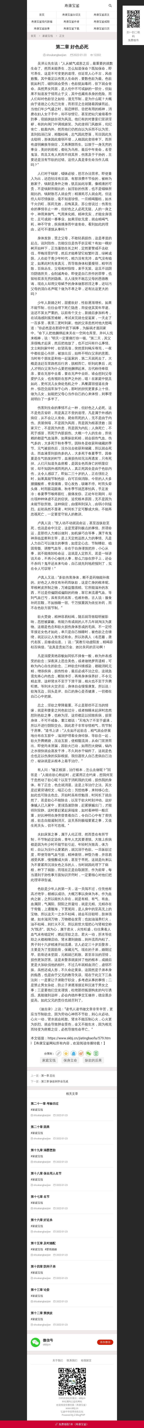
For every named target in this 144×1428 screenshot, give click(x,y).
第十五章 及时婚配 (43, 1243)
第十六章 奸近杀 (41, 1220)
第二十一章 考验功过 (44, 1103)
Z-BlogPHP (79, 1415)
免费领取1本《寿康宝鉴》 (72, 1424)
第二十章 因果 (40, 1127)
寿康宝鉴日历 (102, 28)
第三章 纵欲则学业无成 (54, 1081)
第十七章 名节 (40, 1196)
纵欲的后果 (93, 1060)
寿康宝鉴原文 (102, 14)
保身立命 (70, 1060)
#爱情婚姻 (51, 1249)
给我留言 (86, 1360)
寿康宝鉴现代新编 (41, 21)
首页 (41, 14)
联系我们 (72, 1360)
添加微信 (105, 1342)
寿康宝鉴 (72, 5)
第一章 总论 (48, 1075)
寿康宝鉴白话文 (71, 14)
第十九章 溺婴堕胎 (43, 1150)
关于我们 (57, 1360)
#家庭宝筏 (37, 1109)
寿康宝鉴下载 (71, 28)
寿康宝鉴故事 (42, 28)
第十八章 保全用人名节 (46, 1173)
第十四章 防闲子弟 (43, 1266)
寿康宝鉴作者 (71, 21)
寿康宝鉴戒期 (102, 21)
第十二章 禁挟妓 (41, 1313)
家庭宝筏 (47, 35)
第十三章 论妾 (40, 1290)
